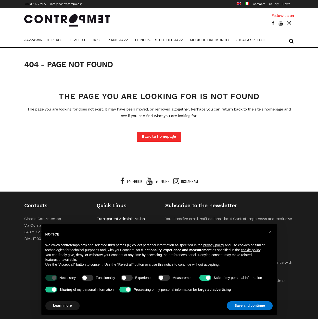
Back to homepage (159, 136)
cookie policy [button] (250, 250)
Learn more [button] (62, 305)
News (286, 4)
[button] (270, 232)
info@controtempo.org (66, 4)
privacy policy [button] (213, 245)
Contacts (259, 4)
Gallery (274, 4)
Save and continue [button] (250, 305)
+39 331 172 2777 (35, 4)
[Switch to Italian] (245, 4)
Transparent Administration (121, 218)
